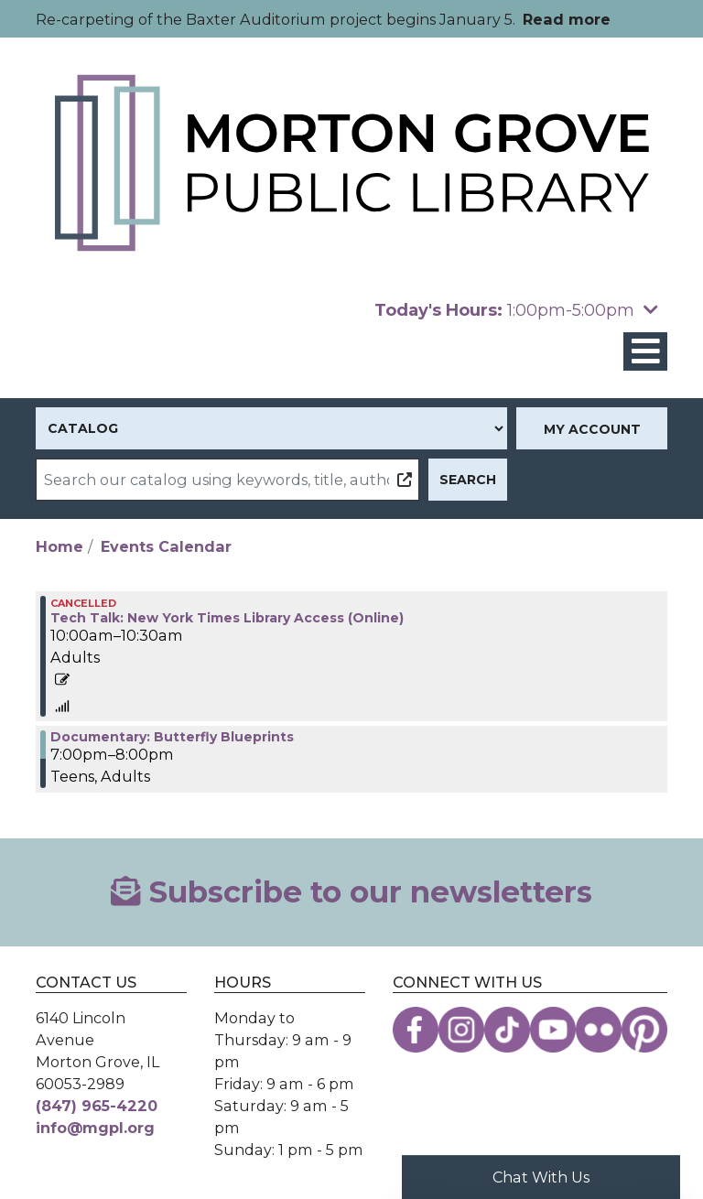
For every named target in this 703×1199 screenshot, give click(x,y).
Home (59, 546)
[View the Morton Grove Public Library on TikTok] (507, 1030)
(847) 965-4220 (96, 1105)
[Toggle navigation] (645, 352)
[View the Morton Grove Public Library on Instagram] (461, 1030)
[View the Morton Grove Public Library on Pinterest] (644, 1030)
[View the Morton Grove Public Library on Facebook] (415, 1030)
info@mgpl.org (95, 1127)
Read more (567, 19)
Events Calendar (166, 546)
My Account (592, 429)
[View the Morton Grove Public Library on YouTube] (553, 1030)
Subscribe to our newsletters (351, 892)
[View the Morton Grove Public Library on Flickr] (599, 1030)
